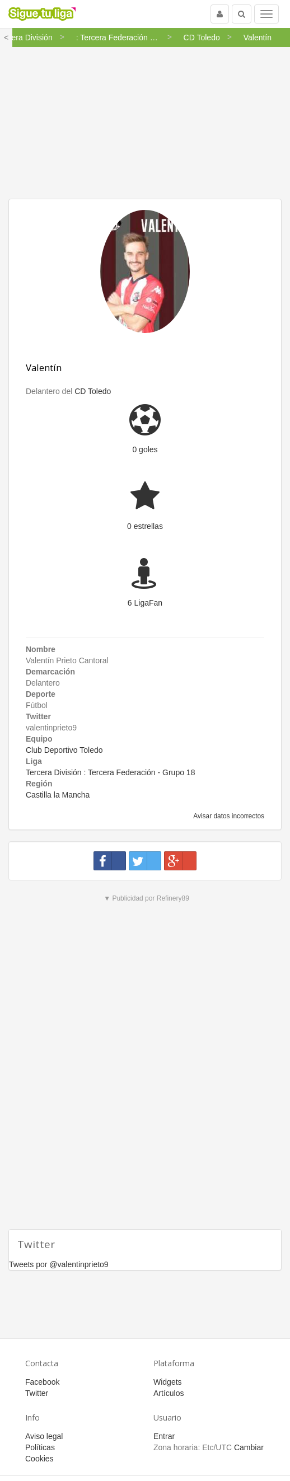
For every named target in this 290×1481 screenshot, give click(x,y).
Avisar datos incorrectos (228, 816)
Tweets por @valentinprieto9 (59, 1264)
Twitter (36, 1393)
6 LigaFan (145, 602)
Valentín (44, 367)
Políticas (40, 1447)
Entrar (164, 1436)
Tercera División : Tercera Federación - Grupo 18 (110, 772)
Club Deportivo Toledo (64, 750)
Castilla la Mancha (58, 794)
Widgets (167, 1381)
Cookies (39, 1458)
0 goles (144, 449)
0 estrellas (145, 526)
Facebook (42, 1381)
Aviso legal (44, 1436)
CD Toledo (92, 391)
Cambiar (249, 1447)
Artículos (168, 1393)
